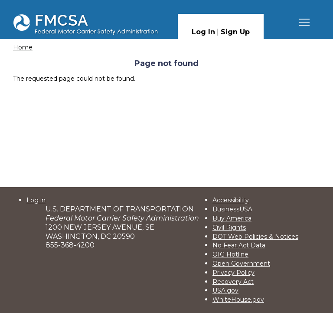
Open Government (241, 263)
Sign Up (235, 32)
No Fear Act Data (238, 245)
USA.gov (225, 290)
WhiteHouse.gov (238, 299)
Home (23, 47)
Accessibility (230, 200)
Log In (203, 32)
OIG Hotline (230, 254)
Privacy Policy (233, 273)
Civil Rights (229, 227)
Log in (36, 200)
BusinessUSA (232, 209)
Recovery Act (233, 282)
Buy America (231, 218)
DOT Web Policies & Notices (255, 237)
